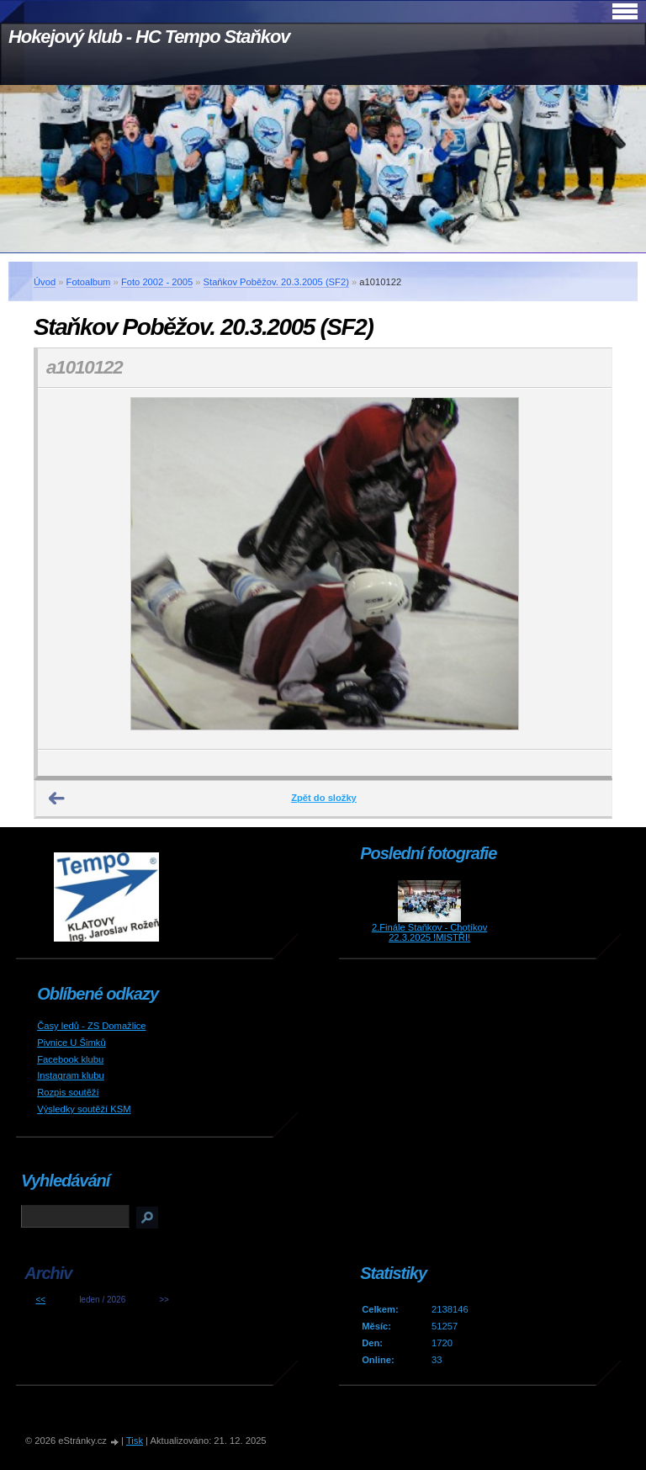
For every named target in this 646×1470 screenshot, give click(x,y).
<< (40, 1299)
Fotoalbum (88, 282)
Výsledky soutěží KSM (83, 1109)
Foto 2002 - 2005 (157, 282)
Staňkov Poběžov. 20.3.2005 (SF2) (276, 282)
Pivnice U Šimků (71, 1042)
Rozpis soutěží (67, 1092)
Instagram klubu (70, 1075)
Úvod (45, 282)
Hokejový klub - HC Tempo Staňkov (148, 36)
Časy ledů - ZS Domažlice (91, 1026)
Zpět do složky (324, 798)
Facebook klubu (70, 1059)
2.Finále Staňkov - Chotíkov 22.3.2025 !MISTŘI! (429, 932)
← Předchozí (57, 798)
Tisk (134, 1441)
